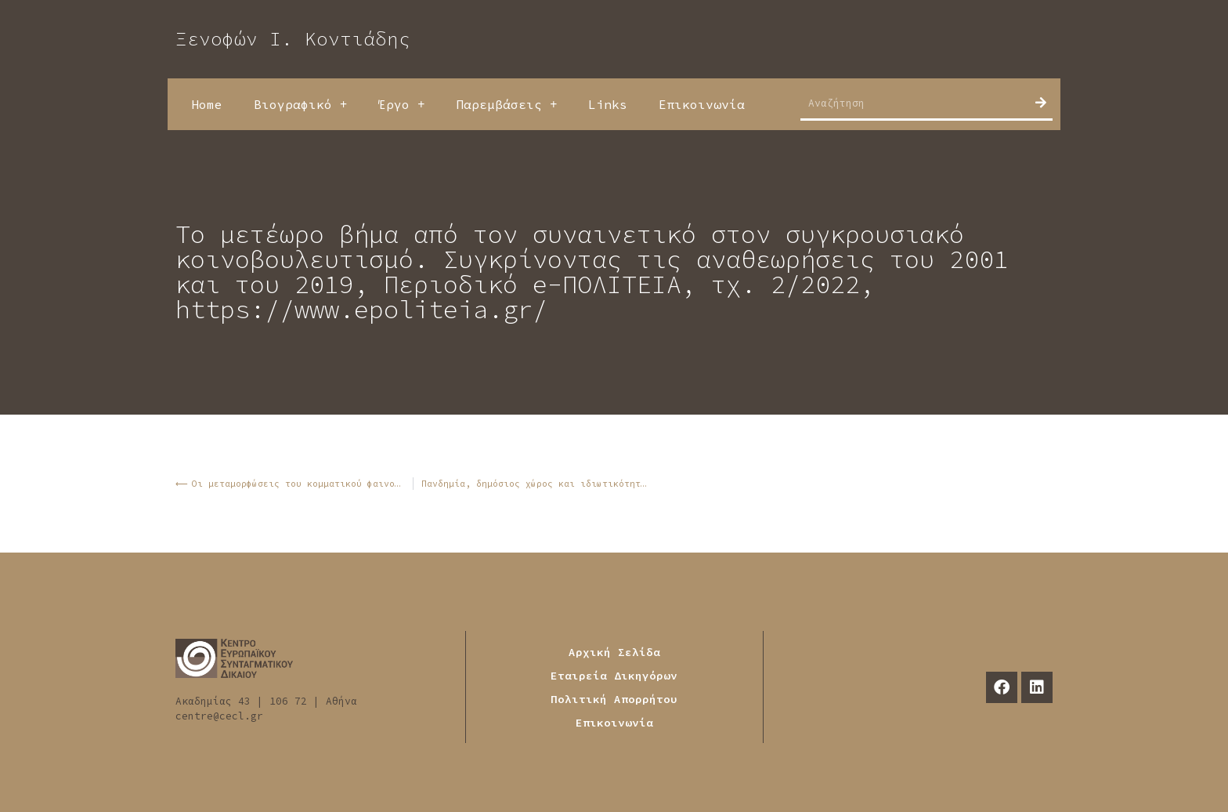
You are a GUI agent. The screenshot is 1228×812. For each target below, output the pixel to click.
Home (206, 104)
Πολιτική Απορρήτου (614, 699)
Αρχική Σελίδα (614, 652)
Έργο (401, 104)
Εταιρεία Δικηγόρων (614, 676)
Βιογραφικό (300, 104)
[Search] (1041, 103)
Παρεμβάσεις (506, 104)
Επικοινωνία (702, 104)
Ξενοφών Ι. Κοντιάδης (292, 39)
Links (607, 104)
